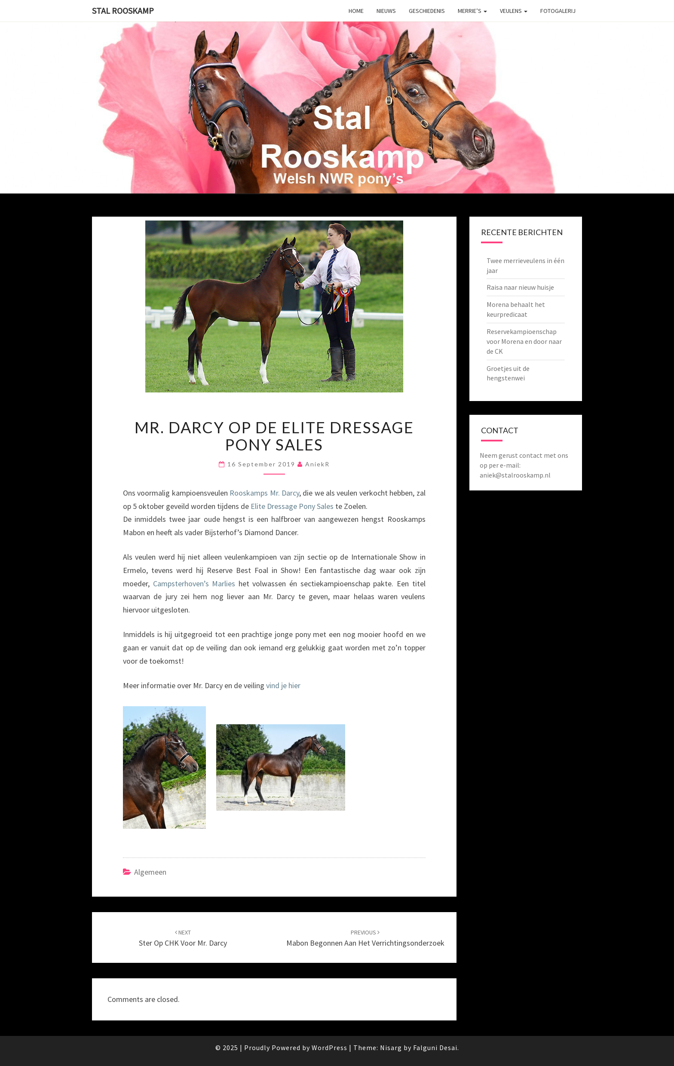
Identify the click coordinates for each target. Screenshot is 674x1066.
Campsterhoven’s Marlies (194, 583)
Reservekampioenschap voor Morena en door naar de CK (524, 341)
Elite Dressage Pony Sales (292, 506)
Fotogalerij (558, 11)
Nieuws (386, 11)
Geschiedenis (427, 11)
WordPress (329, 1047)
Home (356, 11)
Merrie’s (472, 11)
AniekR (317, 464)
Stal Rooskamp (123, 10)
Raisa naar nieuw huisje (520, 287)
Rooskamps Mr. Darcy (264, 493)
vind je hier (283, 685)
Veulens (513, 11)
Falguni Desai (435, 1047)
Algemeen (150, 872)
